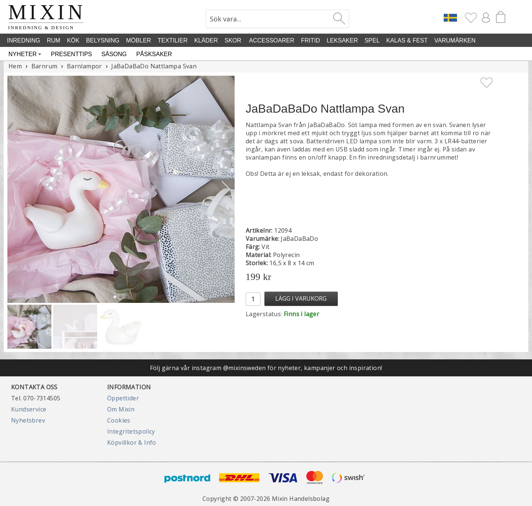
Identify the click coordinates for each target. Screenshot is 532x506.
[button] (226, 189)
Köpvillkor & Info (131, 442)
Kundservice (28, 409)
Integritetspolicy (131, 431)
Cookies (118, 420)
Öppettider (123, 398)
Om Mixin (120, 409)
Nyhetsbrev (28, 420)
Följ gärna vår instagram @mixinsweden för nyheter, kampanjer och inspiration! (266, 368)
